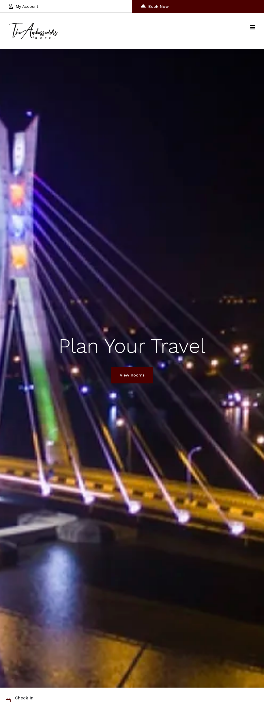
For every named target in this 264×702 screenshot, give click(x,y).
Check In (24, 698)
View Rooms (132, 375)
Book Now (155, 6)
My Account (23, 6)
